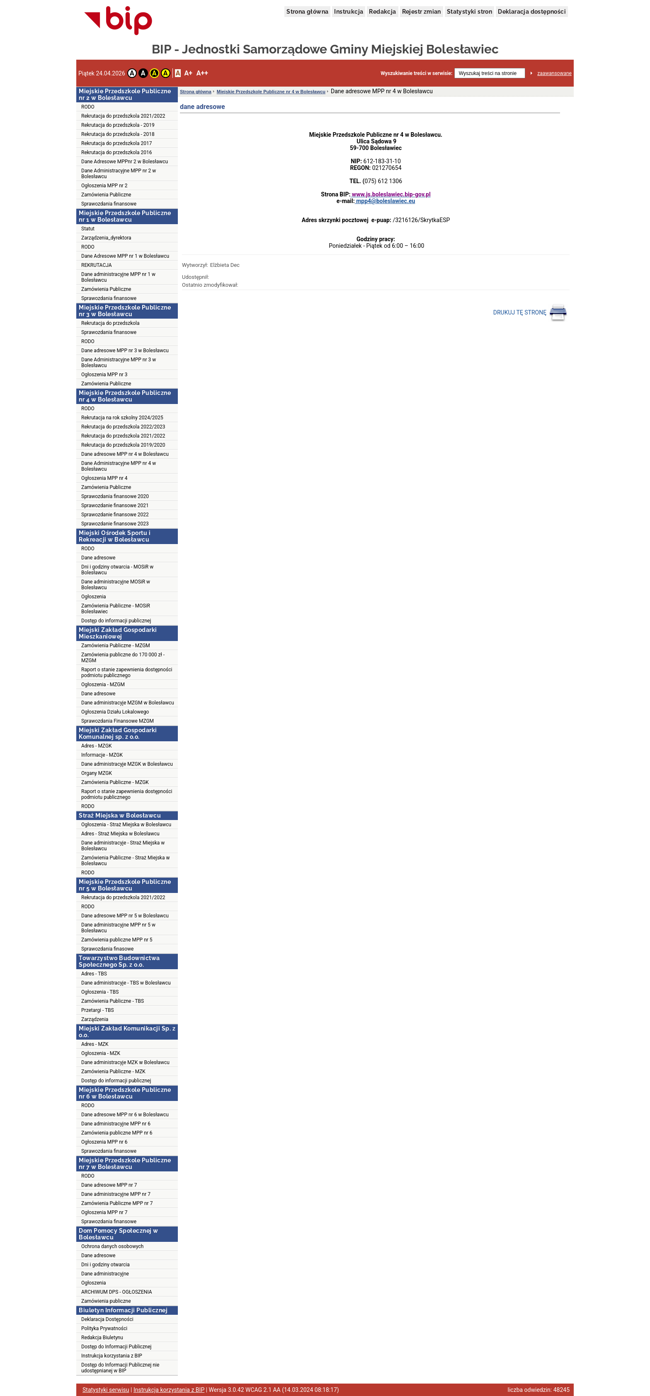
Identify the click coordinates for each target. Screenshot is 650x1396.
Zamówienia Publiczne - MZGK (115, 782)
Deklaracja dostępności (532, 11)
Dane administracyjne (105, 1274)
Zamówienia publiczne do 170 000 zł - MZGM (123, 657)
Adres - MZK (95, 1044)
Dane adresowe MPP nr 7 (109, 1185)
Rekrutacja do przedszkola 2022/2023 (123, 427)
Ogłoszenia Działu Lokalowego (115, 712)
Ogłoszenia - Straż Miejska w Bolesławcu (126, 824)
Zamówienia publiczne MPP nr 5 (117, 940)
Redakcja (382, 11)
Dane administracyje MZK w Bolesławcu (125, 1062)
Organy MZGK (96, 773)
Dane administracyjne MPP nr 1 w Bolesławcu (118, 277)
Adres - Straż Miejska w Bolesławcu (120, 834)
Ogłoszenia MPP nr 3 (104, 374)
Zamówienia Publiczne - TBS (112, 1001)
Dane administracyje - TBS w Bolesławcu (126, 983)
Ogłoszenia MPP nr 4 (104, 478)
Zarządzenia (94, 1019)
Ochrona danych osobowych (112, 1246)
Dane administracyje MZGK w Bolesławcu (127, 764)
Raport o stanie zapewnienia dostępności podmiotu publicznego (126, 672)
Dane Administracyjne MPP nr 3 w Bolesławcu (118, 362)
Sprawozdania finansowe (108, 204)
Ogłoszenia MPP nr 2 (104, 186)
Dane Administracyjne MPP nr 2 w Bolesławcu (118, 173)
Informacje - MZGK (102, 755)
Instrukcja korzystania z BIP (111, 1356)
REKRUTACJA (96, 265)
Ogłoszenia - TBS (100, 992)
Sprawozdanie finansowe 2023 (115, 524)
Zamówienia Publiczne (106, 195)
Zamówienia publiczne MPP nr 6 (117, 1133)
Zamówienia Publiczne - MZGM (115, 645)
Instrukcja (348, 11)
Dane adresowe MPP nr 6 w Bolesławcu (125, 1115)
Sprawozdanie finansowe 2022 (115, 515)
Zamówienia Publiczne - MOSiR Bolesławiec (115, 609)
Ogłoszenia (93, 597)
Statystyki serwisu (105, 1389)
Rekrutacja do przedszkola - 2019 (118, 125)
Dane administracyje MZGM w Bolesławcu (127, 703)
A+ (188, 73)
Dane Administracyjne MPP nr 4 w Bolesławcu (118, 466)
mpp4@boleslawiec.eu (385, 201)
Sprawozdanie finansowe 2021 (115, 505)
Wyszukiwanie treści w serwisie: (416, 73)
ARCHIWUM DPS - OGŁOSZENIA (116, 1292)
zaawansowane (554, 73)
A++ (202, 73)
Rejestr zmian (421, 11)
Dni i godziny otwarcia (105, 1265)
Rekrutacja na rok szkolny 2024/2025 (122, 418)
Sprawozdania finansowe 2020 (115, 496)
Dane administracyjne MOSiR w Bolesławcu (115, 584)
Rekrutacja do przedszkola (110, 323)
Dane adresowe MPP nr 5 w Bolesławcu (125, 916)
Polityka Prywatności (104, 1328)
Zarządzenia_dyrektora (106, 238)
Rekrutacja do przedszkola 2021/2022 (123, 116)
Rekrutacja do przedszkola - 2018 (118, 134)
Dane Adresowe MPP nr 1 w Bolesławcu (125, 256)
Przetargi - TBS (97, 1010)
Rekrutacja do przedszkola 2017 (116, 143)
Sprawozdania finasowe (107, 949)
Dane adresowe (98, 558)
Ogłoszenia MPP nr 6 (104, 1142)
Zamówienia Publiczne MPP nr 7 (117, 1203)
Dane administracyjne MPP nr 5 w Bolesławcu (118, 928)
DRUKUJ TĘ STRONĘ (530, 313)
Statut (88, 229)
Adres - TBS (94, 974)
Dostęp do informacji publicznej (116, 621)
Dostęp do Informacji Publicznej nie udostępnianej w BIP (120, 1368)
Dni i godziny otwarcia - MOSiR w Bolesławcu (117, 570)
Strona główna (307, 11)
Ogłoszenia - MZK (100, 1053)
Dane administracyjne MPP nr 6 (115, 1124)
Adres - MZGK (96, 746)
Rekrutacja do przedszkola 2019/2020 (123, 445)
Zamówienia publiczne (106, 1301)
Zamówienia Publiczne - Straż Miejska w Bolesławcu (125, 860)
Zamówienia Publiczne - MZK (113, 1071)
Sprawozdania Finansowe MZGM (117, 721)
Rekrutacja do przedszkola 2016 (116, 152)
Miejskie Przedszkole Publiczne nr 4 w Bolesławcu (271, 91)
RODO (88, 107)
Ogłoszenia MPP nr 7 (104, 1212)
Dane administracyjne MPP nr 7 (115, 1194)
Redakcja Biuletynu (102, 1337)
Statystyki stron (469, 11)
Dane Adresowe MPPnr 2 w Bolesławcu (124, 162)
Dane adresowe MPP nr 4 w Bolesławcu (125, 454)
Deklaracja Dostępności (107, 1319)
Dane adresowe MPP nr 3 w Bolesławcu (125, 350)
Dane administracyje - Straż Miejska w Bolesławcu (123, 846)
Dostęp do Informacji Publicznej (116, 1347)
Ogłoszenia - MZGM (103, 684)
